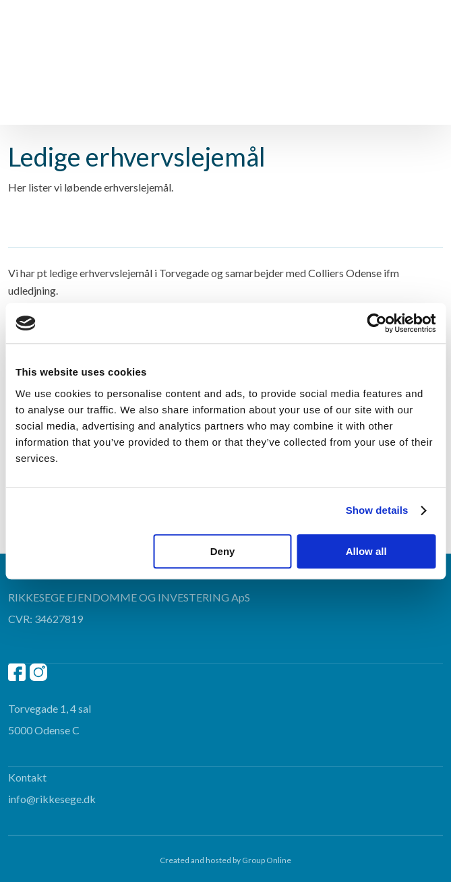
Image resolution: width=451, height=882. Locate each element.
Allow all (366, 551)
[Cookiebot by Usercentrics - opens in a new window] (376, 323)
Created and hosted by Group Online (225, 860)
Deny (222, 551)
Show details (377, 510)
